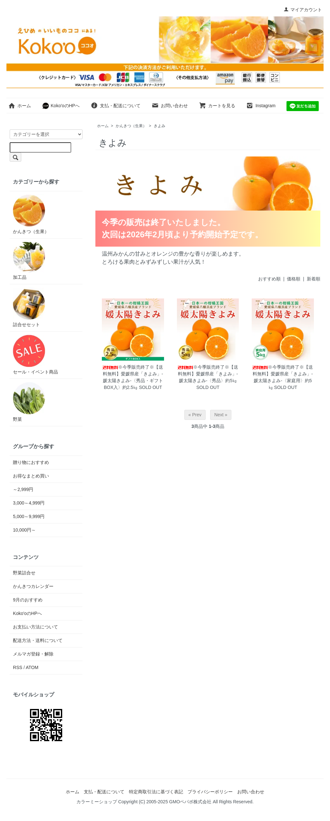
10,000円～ (24, 530)
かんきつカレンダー (33, 586)
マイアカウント (303, 9)
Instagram (261, 105)
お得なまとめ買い (31, 475)
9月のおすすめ (28, 599)
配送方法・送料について (38, 640)
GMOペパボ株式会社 (190, 801)
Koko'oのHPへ (61, 105)
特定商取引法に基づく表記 (156, 791)
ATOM (32, 667)
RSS (17, 667)
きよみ (159, 126)
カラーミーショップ (96, 801)
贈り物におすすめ (31, 462)
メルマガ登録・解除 (33, 653)
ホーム (19, 105)
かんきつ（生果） (131, 126)
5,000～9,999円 (28, 516)
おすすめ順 (269, 278)
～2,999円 (23, 489)
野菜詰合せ (24, 572)
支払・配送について (116, 105)
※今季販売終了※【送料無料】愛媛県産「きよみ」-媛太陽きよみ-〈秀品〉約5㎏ (208, 373)
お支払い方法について (35, 626)
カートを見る (217, 105)
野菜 (29, 402)
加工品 (29, 261)
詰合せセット (29, 307)
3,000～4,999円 (28, 502)
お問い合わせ (169, 105)
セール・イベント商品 (35, 354)
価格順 (293, 278)
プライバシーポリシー (210, 791)
